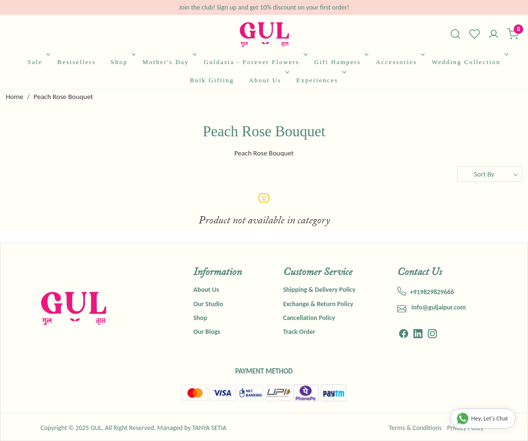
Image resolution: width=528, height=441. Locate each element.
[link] (455, 34)
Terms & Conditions (415, 428)
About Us (268, 80)
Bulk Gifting (212, 80)
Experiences (320, 80)
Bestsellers (76, 62)
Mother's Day (169, 62)
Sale (38, 62)
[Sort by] (489, 174)
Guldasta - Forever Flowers (255, 62)
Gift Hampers (340, 62)
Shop (122, 62)
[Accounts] (493, 35)
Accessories (399, 62)
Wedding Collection (469, 62)
